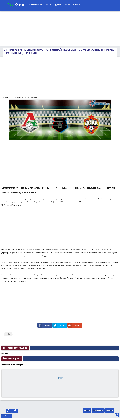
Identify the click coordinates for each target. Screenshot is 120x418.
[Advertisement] (60, 28)
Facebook (44, 325)
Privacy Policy (98, 410)
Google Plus (74, 325)
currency (76, 5)
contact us (109, 410)
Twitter (59, 325)
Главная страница (35, 5)
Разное (67, 5)
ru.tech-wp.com (6, 416)
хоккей (49, 5)
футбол (58, 5)
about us (87, 410)
